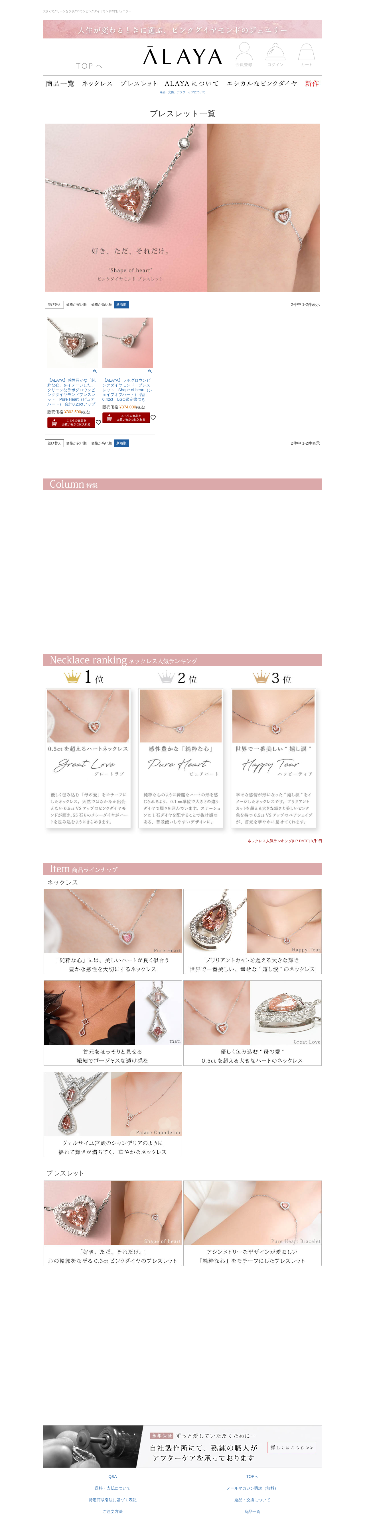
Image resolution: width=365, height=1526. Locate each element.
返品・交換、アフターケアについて (182, 92)
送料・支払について (113, 1488)
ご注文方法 (113, 1511)
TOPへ (252, 1476)
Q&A (112, 1476)
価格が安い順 (76, 304)
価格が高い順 (101, 304)
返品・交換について (252, 1500)
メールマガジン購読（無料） (252, 1488)
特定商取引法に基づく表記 (113, 1500)
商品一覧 (252, 1511)
